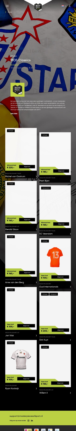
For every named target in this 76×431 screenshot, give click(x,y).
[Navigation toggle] (7, 6)
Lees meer (13, 113)
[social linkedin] (32, 420)
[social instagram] (28, 420)
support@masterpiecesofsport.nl (26, 416)
